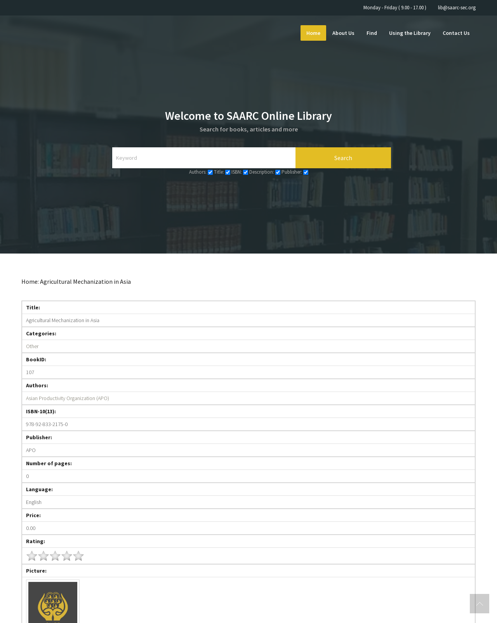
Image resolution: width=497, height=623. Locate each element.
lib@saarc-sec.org (457, 7)
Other (32, 346)
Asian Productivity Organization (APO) (67, 398)
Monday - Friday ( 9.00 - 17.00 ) (394, 7)
